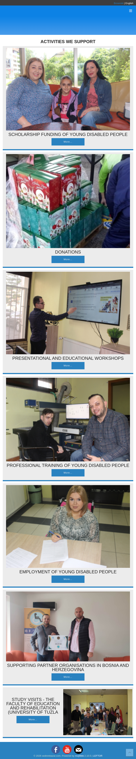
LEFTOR (97, 755)
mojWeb (79, 755)
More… (68, 141)
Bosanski (119, 3)
